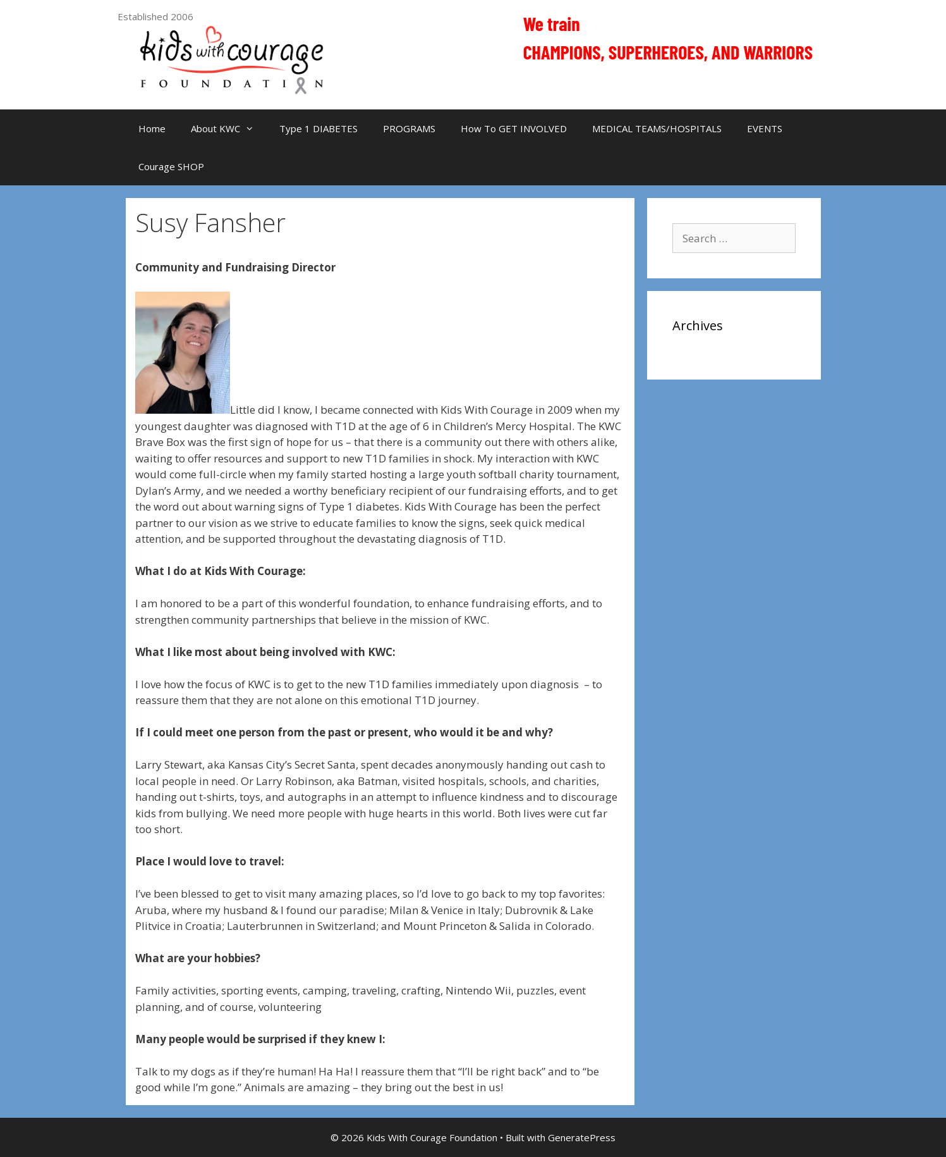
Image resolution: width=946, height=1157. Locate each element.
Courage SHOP (171, 166)
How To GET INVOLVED (514, 128)
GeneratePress (582, 1137)
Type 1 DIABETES (318, 128)
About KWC (229, 128)
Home (152, 128)
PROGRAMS (409, 128)
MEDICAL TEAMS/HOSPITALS (657, 128)
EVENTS (764, 128)
